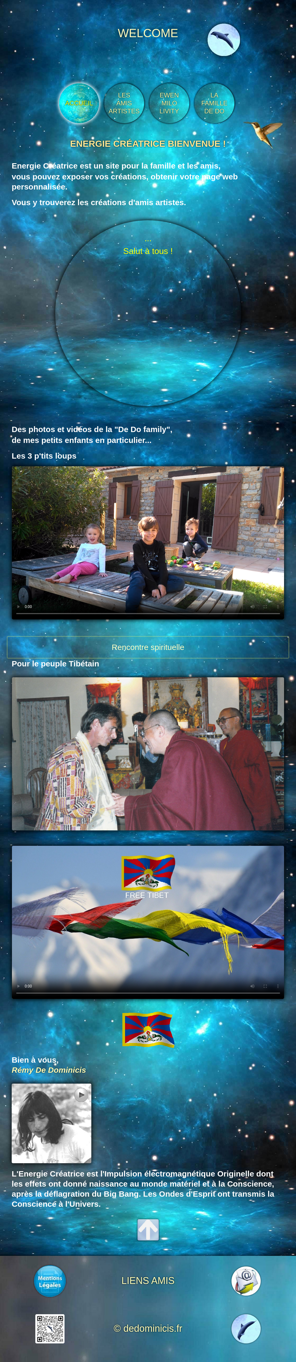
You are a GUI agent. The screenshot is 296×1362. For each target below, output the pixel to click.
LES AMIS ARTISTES (124, 103)
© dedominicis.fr (148, 1328)
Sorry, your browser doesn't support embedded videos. (148, 542)
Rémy (22, 1070)
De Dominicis (61, 1070)
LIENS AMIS (147, 1280)
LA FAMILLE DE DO (214, 103)
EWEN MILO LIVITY (169, 103)
